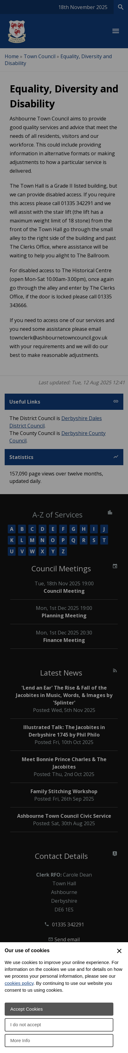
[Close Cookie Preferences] (119, 951)
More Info (20, 1040)
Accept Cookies (26, 1009)
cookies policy (19, 983)
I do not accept (25, 1024)
